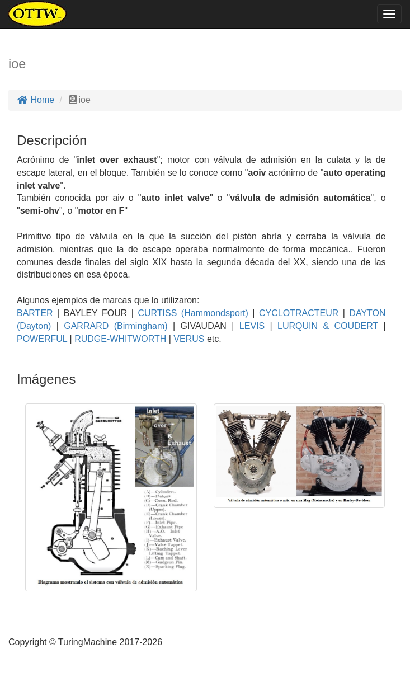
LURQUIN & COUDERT (325, 326)
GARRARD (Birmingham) (113, 326)
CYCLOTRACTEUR (297, 313)
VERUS (188, 339)
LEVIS (249, 326)
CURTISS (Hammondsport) (191, 313)
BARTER (35, 313)
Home (35, 100)
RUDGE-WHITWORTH (119, 339)
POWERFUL (42, 339)
